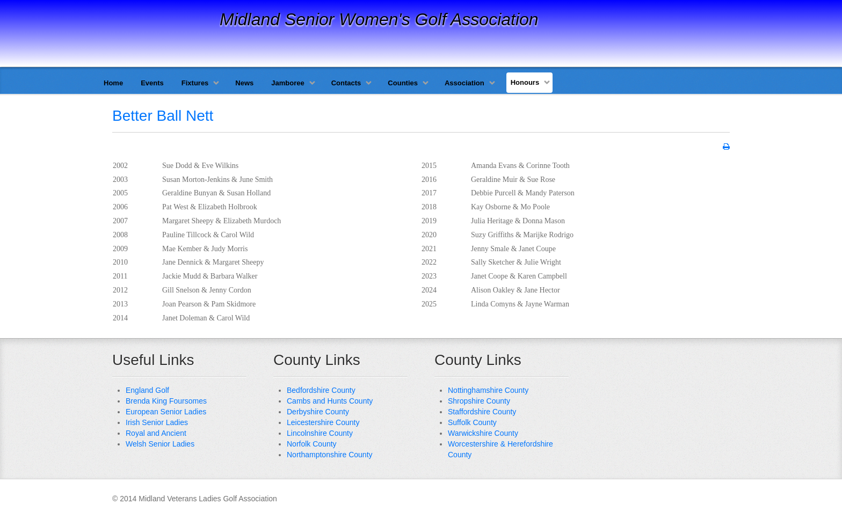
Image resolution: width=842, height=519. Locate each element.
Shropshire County (479, 401)
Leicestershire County (323, 422)
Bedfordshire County (321, 390)
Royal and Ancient (156, 433)
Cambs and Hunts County (330, 401)
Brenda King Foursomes (166, 401)
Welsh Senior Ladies (160, 444)
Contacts (346, 83)
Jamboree (287, 83)
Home (113, 83)
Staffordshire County (482, 411)
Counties (403, 83)
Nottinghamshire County (488, 390)
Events (152, 83)
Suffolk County (472, 422)
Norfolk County (312, 444)
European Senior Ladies (166, 411)
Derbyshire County (318, 411)
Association (464, 83)
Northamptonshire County (330, 454)
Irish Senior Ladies (157, 422)
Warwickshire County (483, 433)
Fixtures (195, 83)
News (244, 83)
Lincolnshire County (320, 433)
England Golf (147, 390)
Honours (525, 82)
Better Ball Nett (162, 115)
